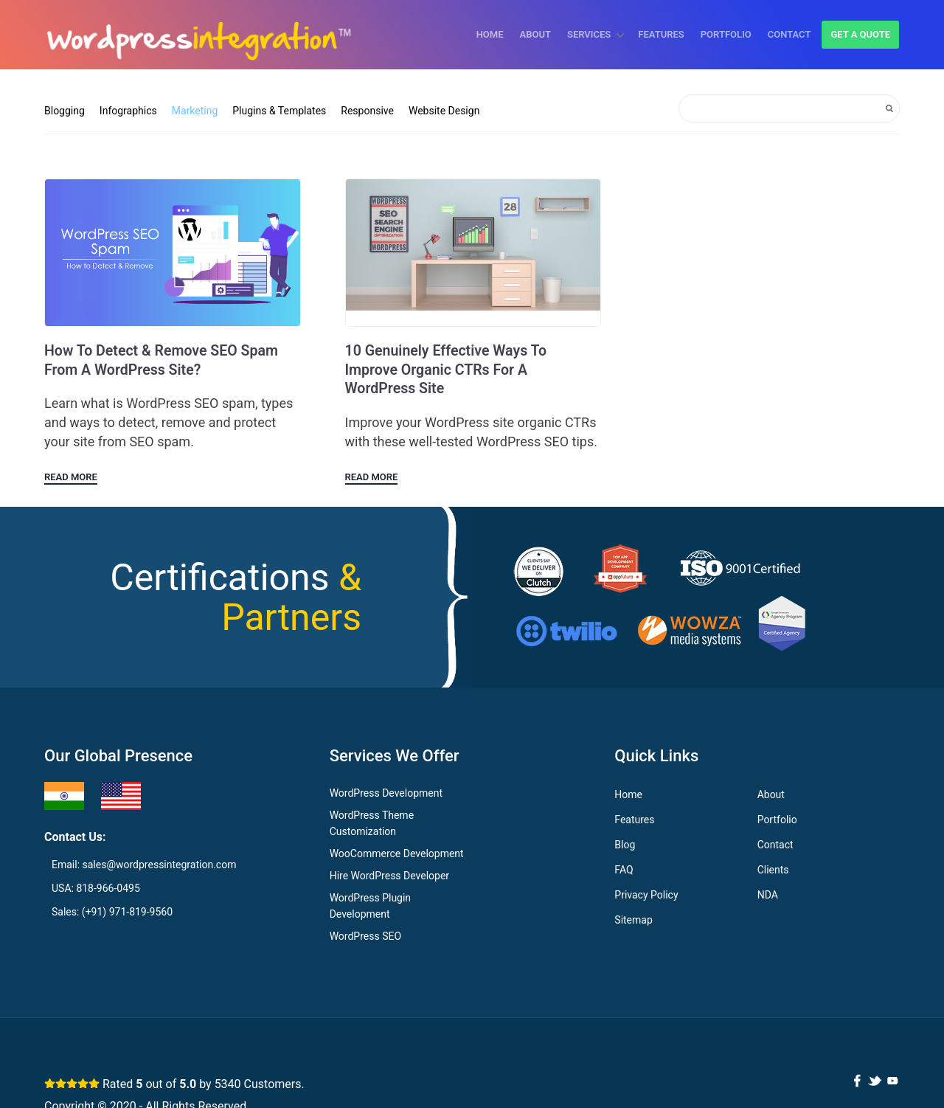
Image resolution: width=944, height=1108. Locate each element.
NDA (767, 895)
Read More (70, 477)
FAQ (623, 870)
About (535, 34)
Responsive (367, 111)
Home (490, 34)
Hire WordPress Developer (389, 876)
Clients (773, 870)
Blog (624, 845)
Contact (789, 34)
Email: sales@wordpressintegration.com (144, 865)
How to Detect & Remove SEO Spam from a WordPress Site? (164, 360)
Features (661, 34)
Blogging (64, 111)
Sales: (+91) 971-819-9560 (112, 912)
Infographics (128, 111)
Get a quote (860, 34)
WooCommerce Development (397, 854)
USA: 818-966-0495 (96, 889)
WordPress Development (386, 794)
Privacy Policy (646, 895)
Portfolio (726, 34)
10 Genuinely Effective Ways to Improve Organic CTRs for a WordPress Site (448, 370)
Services (589, 34)
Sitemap (633, 921)
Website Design (444, 111)
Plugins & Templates (279, 111)
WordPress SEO (365, 937)
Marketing (195, 111)
